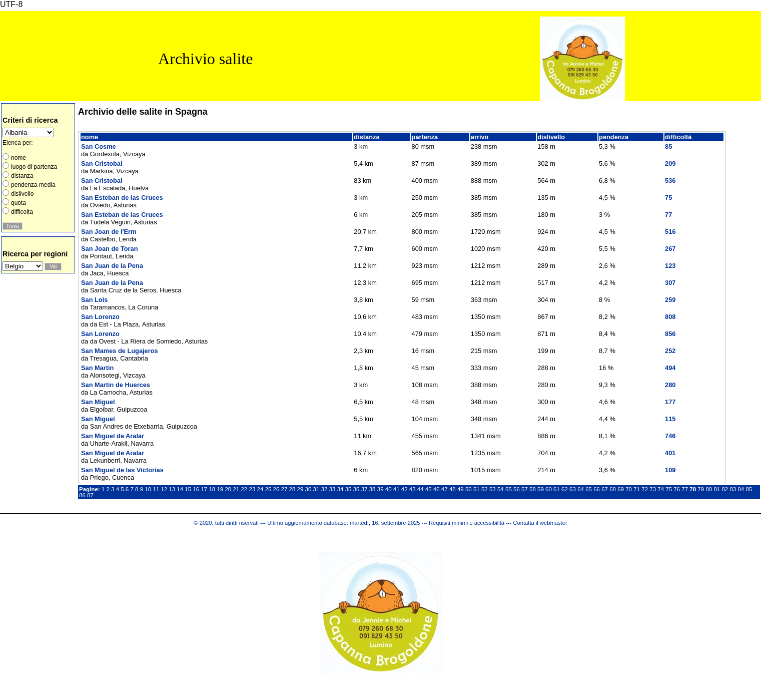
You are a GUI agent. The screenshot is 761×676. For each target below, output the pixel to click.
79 (700, 489)
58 (532, 489)
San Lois (94, 299)
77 (684, 489)
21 (236, 489)
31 (316, 489)
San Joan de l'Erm (108, 231)
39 (380, 489)
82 (724, 489)
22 (244, 489)
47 (444, 489)
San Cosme (98, 146)
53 (492, 489)
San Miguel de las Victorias (122, 470)
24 (260, 489)
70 (628, 489)
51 (476, 489)
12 (164, 489)
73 (652, 489)
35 (348, 489)
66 (596, 489)
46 (436, 489)
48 (452, 489)
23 (252, 489)
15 (188, 489)
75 (668, 489)
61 (556, 489)
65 (588, 489)
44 (420, 489)
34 (340, 489)
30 (308, 489)
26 (276, 489)
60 (548, 489)
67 (604, 489)
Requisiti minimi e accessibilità (466, 523)
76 (676, 489)
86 (82, 495)
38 (372, 489)
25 (268, 489)
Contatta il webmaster (540, 523)
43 (412, 489)
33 (332, 489)
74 (660, 489)
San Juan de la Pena (112, 265)
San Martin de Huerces (115, 385)
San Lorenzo (100, 316)
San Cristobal (102, 163)
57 (524, 489)
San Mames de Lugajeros (119, 351)
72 (644, 489)
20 (228, 489)
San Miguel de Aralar (112, 436)
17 (204, 489)
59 (540, 489)
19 (220, 489)
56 (516, 489)
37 (364, 489)
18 (212, 489)
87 (90, 495)
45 (428, 489)
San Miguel (98, 402)
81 (716, 489)
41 (396, 489)
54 (500, 489)
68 (612, 489)
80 (708, 489)
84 (740, 489)
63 (572, 489)
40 (388, 489)
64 (580, 489)
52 (484, 489)
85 (748, 489)
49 (460, 489)
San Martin (97, 368)
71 (636, 489)
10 (148, 489)
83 (732, 489)
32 (324, 489)
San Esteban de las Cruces (122, 197)
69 (620, 489)
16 (196, 489)
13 (172, 489)
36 (356, 489)
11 (156, 489)
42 (404, 489)
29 (300, 489)
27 (284, 489)
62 (564, 489)
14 (180, 489)
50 (468, 489)
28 (292, 489)
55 (508, 489)
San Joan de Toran (109, 248)
